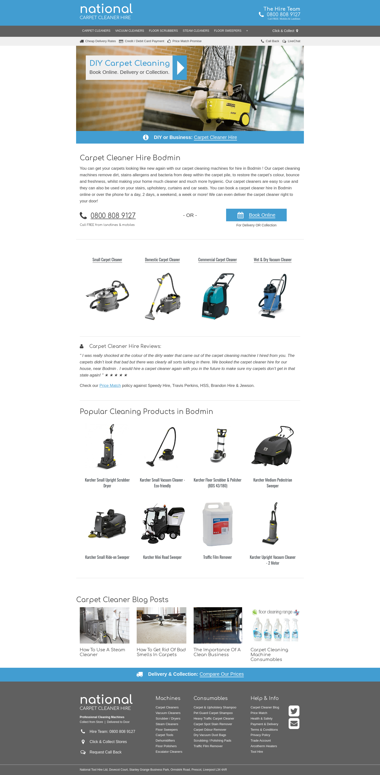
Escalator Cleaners (169, 751)
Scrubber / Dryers (168, 718)
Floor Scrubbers (163, 30)
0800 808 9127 (279, 14)
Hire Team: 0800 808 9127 (107, 731)
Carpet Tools (164, 735)
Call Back (272, 41)
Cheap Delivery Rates (100, 41)
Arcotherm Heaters (264, 746)
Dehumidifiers (165, 740)
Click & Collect (285, 31)
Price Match (110, 385)
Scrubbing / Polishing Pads (212, 740)
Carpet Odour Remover (210, 729)
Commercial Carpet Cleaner (217, 259)
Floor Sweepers (227, 30)
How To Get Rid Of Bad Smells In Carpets (161, 652)
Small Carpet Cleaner (107, 259)
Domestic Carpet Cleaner (162, 259)
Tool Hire (257, 751)
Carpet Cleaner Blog (265, 707)
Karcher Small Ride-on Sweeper (107, 557)
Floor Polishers (166, 746)
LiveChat (294, 41)
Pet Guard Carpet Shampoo (213, 713)
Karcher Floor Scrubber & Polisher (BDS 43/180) (217, 483)
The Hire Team (281, 9)
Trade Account (261, 740)
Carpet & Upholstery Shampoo (215, 707)
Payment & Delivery (264, 724)
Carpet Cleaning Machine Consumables (269, 654)
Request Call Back (106, 752)
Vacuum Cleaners (129, 30)
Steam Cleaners (196, 30)
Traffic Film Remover (217, 557)
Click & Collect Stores (108, 742)
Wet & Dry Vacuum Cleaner (273, 259)
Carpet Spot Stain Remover (213, 724)
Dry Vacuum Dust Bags (210, 735)
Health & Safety (261, 718)
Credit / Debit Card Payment (144, 41)
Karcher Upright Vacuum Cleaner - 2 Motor (273, 560)
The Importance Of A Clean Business (217, 652)
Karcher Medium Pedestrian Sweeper (272, 483)
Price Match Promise (187, 41)
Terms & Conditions (264, 729)
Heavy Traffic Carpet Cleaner (214, 718)
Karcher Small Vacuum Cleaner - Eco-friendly (162, 483)
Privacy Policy (260, 735)
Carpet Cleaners (96, 30)
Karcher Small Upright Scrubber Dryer (107, 483)
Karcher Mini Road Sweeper (162, 557)
